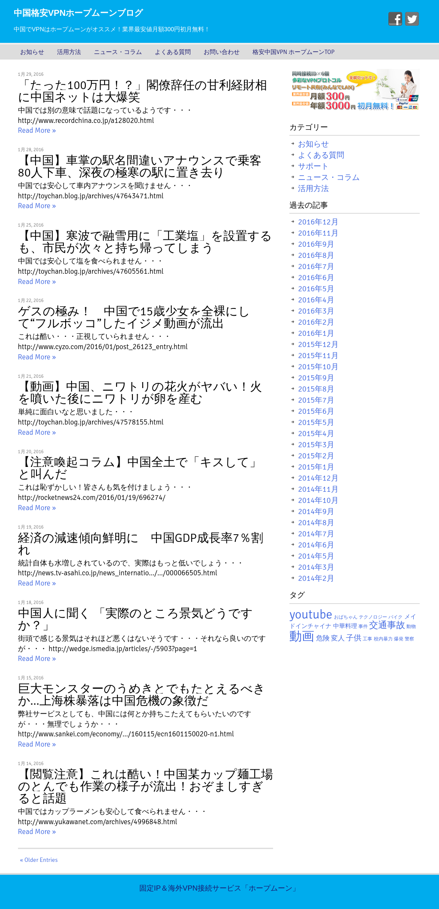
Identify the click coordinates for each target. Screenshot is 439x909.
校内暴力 (383, 639)
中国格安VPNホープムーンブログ (78, 13)
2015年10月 (318, 366)
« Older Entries (39, 860)
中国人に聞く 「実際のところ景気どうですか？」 (135, 619)
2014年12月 (318, 478)
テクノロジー (373, 617)
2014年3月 (316, 567)
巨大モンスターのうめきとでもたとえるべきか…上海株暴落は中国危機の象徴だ (141, 695)
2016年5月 (316, 288)
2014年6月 (316, 545)
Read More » (37, 130)
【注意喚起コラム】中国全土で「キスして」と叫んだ (140, 468)
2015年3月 (316, 444)
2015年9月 (316, 378)
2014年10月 (318, 500)
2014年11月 (318, 489)
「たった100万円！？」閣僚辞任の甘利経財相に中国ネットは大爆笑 (142, 91)
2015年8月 (316, 389)
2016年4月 (316, 300)
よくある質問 (173, 52)
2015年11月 (318, 355)
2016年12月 (318, 222)
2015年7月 (316, 400)
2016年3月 (316, 311)
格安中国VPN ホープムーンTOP (293, 52)
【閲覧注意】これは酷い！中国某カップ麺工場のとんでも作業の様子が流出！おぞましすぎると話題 (145, 786)
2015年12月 (318, 344)
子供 (353, 638)
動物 (411, 626)
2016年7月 (316, 266)
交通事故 (387, 625)
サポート (313, 166)
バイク (395, 617)
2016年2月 (316, 322)
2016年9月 (316, 244)
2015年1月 (316, 467)
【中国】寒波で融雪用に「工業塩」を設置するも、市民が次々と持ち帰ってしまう (145, 242)
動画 (301, 636)
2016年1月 (316, 333)
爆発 (398, 639)
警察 (409, 639)
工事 (367, 639)
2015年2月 (316, 455)
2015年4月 (316, 433)
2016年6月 (316, 277)
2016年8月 (316, 255)
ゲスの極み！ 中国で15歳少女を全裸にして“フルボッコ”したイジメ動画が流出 (134, 317)
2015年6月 (316, 411)
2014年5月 (316, 556)
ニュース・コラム (118, 52)
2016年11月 (318, 233)
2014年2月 (316, 578)
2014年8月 (316, 522)
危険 (323, 638)
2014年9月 (316, 511)
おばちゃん (346, 617)
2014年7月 (316, 533)
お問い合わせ (222, 52)
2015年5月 (316, 422)
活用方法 (69, 52)
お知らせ (32, 52)
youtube (310, 614)
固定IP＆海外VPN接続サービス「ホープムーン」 (219, 888)
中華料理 (345, 626)
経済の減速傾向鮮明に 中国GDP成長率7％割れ (140, 544)
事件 (363, 626)
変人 (338, 638)
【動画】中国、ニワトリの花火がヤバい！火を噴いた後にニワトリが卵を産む (140, 393)
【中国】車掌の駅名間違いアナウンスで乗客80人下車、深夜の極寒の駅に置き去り (140, 166)
